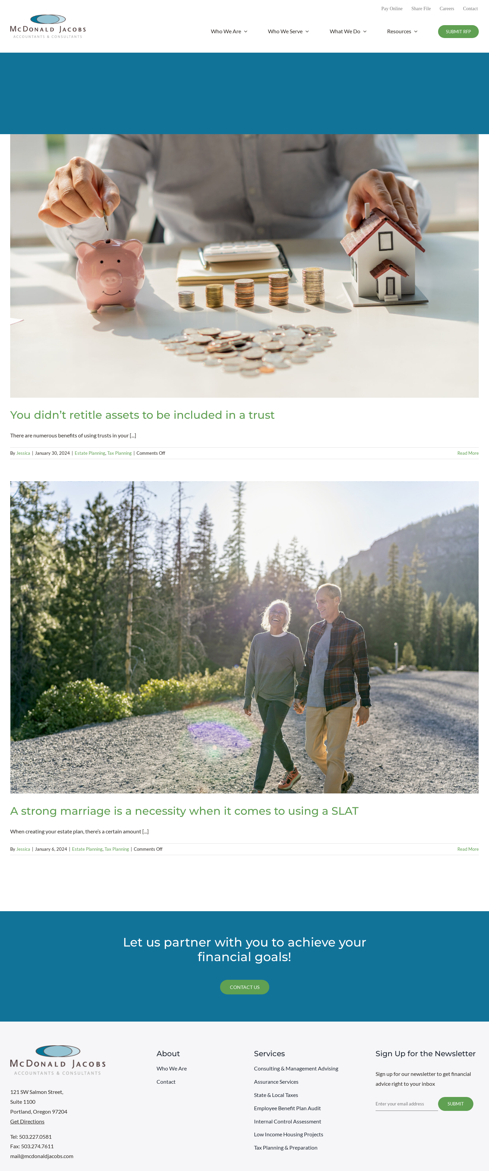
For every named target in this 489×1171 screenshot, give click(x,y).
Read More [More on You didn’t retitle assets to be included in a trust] (468, 453)
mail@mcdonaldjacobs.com (41, 1156)
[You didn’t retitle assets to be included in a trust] (244, 266)
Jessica (23, 453)
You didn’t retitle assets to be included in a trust (142, 414)
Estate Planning (90, 453)
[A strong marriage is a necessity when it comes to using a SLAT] (244, 637)
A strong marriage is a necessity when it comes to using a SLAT (184, 810)
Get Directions (27, 1121)
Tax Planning (119, 453)
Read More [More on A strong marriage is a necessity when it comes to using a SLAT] (468, 849)
